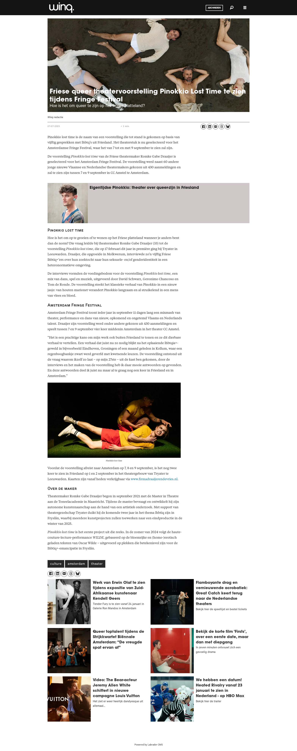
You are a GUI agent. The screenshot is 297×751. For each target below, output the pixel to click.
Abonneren (214, 8)
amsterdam (76, 564)
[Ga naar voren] (61, 8)
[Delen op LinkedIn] (209, 126)
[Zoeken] (231, 7)
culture (56, 564)
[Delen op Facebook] (203, 126)
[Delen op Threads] (221, 126)
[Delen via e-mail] (215, 126)
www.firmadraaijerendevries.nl (154, 479)
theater (97, 564)
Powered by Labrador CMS (148, 745)
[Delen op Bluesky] (228, 126)
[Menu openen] (245, 8)
